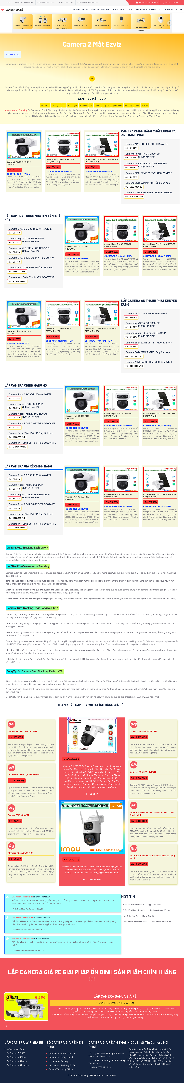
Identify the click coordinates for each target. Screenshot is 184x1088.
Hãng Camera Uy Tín (100, 9)
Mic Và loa (45, 105)
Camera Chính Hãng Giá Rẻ (82, 1075)
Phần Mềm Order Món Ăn (133, 904)
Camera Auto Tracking (16, 110)
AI (91, 105)
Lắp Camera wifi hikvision (16, 1065)
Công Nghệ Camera (79, 9)
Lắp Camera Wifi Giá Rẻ (122, 9)
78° (64, 105)
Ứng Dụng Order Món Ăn (160, 910)
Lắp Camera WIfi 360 (14, 1053)
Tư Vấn (179, 9)
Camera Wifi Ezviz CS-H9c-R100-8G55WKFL (148, 194)
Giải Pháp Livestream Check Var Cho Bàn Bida (30, 930)
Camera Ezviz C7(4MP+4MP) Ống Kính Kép (147, 185)
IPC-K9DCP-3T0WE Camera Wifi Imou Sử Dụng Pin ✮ (152, 857)
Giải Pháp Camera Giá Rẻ (22, 896)
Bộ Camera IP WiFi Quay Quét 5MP (24, 774)
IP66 (137, 105)
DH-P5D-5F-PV (92, 794)
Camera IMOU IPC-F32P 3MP (143, 771)
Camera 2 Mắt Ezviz (92, 99)
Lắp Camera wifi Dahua (15, 1061)
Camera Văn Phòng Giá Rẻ (59, 1069)
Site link (112, 1075)
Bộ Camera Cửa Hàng (57, 1061)
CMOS (97, 105)
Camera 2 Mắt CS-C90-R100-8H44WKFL (19, 163)
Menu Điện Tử (148, 916)
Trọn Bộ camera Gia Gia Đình (61, 1053)
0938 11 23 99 (171, 2)
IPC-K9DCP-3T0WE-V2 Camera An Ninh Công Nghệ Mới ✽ (152, 813)
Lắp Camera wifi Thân (15, 1057)
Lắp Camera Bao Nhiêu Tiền (135, 921)
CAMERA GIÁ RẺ (12, 9)
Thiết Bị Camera (166, 9)
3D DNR (145, 105)
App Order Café (154, 904)
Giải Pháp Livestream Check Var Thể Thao (28, 950)
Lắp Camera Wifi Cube (14, 1049)
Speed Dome (117, 105)
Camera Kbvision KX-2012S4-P (23, 731)
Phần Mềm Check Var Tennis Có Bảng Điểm (29, 909)
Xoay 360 (106, 105)
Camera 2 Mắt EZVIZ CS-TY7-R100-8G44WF (148, 175)
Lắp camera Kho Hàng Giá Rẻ (60, 1065)
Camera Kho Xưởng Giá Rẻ (59, 1057)
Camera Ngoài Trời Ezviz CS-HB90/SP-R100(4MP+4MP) (101, 160)
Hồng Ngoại (72, 105)
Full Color (83, 105)
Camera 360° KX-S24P (18, 815)
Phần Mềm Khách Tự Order (134, 910)
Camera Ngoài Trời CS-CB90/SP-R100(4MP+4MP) (60, 160)
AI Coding (128, 105)
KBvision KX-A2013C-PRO (20, 852)
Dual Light (56, 105)
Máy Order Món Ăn (130, 916)
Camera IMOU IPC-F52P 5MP (143, 731)
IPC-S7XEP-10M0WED (92, 879)
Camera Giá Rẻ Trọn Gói (145, 9)
